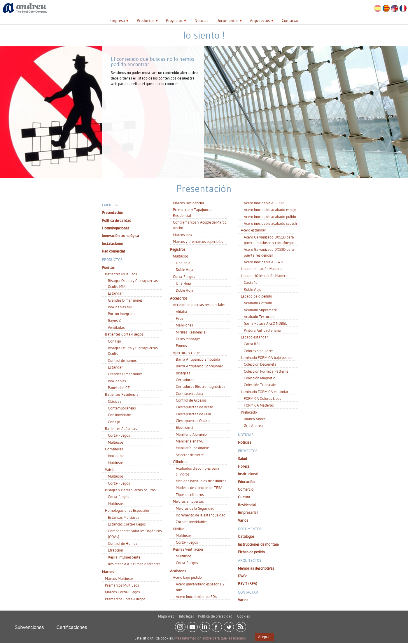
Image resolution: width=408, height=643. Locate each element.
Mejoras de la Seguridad (195, 508)
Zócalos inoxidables (191, 521)
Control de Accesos (191, 400)
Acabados (178, 570)
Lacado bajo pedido (256, 296)
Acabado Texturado (260, 316)
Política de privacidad (215, 614)
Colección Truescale (260, 384)
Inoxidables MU (120, 307)
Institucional (248, 473)
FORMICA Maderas (259, 405)
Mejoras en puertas (188, 501)
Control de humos (122, 360)
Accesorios (179, 298)
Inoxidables (117, 380)
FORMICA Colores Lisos (262, 398)
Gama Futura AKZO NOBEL (265, 323)
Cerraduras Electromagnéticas (200, 386)
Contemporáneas (122, 408)
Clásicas (114, 401)
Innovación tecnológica (120, 235)
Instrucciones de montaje (258, 544)
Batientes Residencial (122, 394)
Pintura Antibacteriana (262, 330)
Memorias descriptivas (256, 568)
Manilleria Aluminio (191, 434)
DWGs (242, 575)
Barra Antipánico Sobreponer (199, 366)
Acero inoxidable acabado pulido (270, 216)
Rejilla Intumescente (124, 557)
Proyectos (174, 20)
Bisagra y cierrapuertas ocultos (130, 490)
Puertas (108, 267)
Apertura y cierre (186, 352)
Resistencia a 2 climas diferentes (134, 563)
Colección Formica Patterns (266, 371)
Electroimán (185, 427)
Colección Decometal (260, 364)
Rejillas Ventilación (188, 549)
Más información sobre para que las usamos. (210, 638)
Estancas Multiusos (123, 517)
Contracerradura (189, 393)
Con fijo (114, 421)
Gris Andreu (253, 425)
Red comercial (113, 251)
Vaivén (110, 469)
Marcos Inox (182, 234)
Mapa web (166, 614)
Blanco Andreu (255, 418)
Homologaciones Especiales (127, 510)
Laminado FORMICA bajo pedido (267, 357)
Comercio (245, 489)
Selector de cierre (190, 454)
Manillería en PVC (190, 441)
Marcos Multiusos (119, 578)
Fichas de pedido (251, 551)
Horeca (244, 466)
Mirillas (179, 528)
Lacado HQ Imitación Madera (264, 275)
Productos (145, 20)
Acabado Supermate (260, 309)
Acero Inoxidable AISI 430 (264, 262)
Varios (243, 520)
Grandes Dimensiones (125, 300)
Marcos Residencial (188, 202)
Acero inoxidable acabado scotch (270, 223)
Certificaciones (72, 625)
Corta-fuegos (118, 496)
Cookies (243, 614)
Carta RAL (252, 343)
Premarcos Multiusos (122, 585)
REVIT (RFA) (247, 583)
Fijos (179, 318)
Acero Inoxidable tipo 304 (196, 596)
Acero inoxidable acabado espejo (270, 209)
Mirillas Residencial (191, 332)
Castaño (251, 282)
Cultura (244, 497)
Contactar (290, 20)
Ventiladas (116, 327)
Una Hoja (183, 283)
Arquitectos (260, 20)
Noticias (201, 20)
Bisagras (183, 373)
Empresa (117, 20)
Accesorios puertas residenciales (199, 304)
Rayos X (114, 320)
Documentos (227, 20)
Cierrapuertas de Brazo (194, 407)
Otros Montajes (188, 338)
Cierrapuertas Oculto (193, 420)
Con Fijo (114, 341)
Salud (242, 458)
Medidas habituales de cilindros (201, 480)
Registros (177, 249)
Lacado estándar (254, 337)
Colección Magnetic (259, 378)
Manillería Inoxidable (192, 447)
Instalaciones (112, 243)
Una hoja (183, 262)
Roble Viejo (252, 289)
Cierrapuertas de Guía (193, 414)
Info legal (186, 614)
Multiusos (116, 442)
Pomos (181, 345)
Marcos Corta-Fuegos (122, 592)
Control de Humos (122, 543)
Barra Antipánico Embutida (198, 359)
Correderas (114, 449)
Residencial (247, 504)
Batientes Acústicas (121, 428)
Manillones (184, 325)
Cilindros (180, 461)
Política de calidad (116, 220)
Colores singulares (259, 350)
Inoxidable (116, 455)
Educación (246, 481)
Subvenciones (29, 625)
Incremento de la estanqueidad (200, 515)
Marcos (108, 571)
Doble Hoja (184, 269)
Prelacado (249, 412)
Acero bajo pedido (187, 577)
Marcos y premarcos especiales (198, 241)
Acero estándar (253, 230)
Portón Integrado (122, 313)
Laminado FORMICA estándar (264, 391)
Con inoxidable (120, 414)
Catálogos (246, 536)
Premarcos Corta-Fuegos (125, 599)
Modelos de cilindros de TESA (199, 487)
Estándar (115, 293)
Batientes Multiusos (121, 274)
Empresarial (248, 512)
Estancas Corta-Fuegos (127, 524)
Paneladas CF (119, 387)
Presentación (112, 212)
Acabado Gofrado (258, 302)
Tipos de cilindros (190, 494)
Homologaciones (115, 228)
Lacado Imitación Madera (261, 268)
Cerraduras (185, 379)
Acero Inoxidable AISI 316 (264, 202)
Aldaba (181, 311)
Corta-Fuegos (119, 435)
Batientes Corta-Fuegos (124, 334)
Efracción (115, 550)
